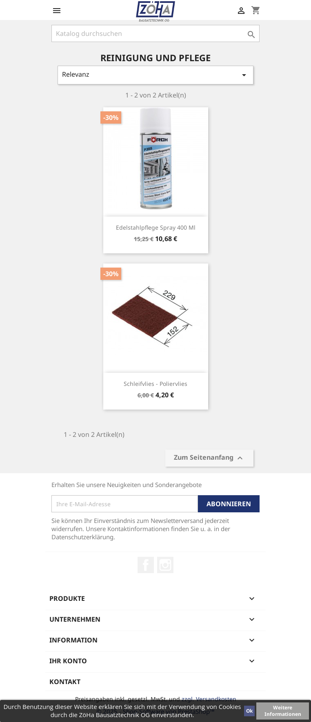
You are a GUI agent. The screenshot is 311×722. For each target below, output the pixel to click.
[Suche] (155, 33)
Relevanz (155, 75)
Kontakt (64, 681)
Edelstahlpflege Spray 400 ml (155, 227)
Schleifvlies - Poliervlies (155, 384)
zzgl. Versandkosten (209, 699)
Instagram (165, 565)
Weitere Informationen (282, 711)
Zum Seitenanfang (209, 458)
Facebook (146, 565)
